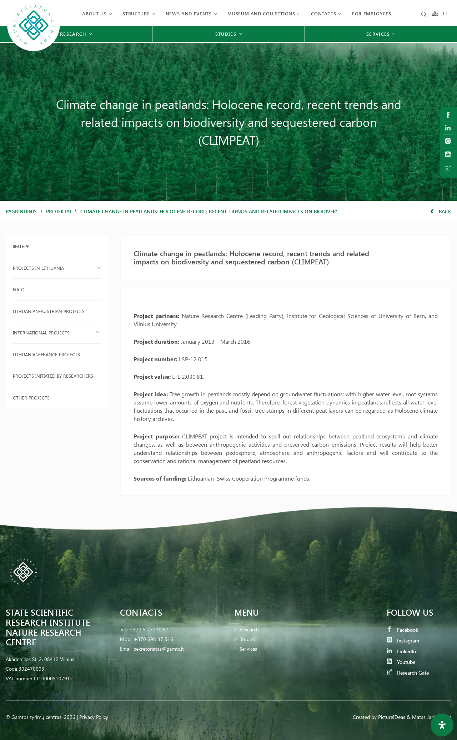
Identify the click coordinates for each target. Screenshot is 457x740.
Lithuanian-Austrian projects (49, 311)
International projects (41, 332)
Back (440, 211)
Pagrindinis (21, 211)
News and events (189, 13)
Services (248, 648)
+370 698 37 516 (153, 639)
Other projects (31, 397)
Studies (247, 639)
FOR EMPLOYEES (371, 13)
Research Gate (408, 672)
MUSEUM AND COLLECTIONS (261, 13)
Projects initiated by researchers (53, 376)
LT (445, 13)
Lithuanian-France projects (46, 354)
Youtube (401, 662)
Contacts (323, 13)
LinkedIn (401, 651)
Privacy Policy (93, 717)
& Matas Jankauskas (429, 717)
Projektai (58, 211)
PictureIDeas (391, 717)
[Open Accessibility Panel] (442, 725)
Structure (136, 13)
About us (94, 13)
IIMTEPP (21, 246)
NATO (19, 289)
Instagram (403, 640)
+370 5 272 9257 (149, 629)
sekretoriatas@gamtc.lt (159, 648)
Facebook (402, 629)
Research (249, 629)
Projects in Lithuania (38, 268)
